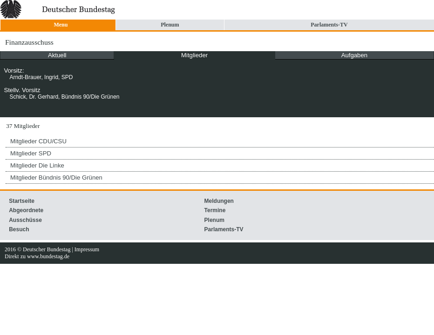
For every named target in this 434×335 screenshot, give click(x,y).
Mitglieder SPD (30, 153)
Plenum (170, 24)
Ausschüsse (25, 220)
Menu (61, 24)
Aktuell (57, 55)
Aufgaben (354, 55)
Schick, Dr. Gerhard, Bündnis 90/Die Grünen (64, 97)
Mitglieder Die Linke (37, 165)
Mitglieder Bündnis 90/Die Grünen (56, 177)
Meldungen (219, 201)
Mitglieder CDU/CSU (38, 141)
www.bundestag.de (48, 256)
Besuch (19, 229)
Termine (215, 210)
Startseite (21, 201)
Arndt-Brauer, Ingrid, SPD (41, 77)
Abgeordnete (26, 210)
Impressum (87, 249)
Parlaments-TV (329, 24)
